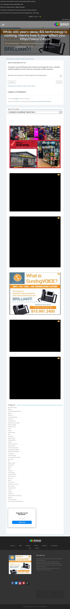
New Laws (10, 459)
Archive (10, 409)
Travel (9, 490)
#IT (24, 75)
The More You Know (13, 484)
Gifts (9, 434)
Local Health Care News (14, 457)
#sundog (39, 75)
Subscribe (21, 522)
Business (10, 415)
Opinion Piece (11, 463)
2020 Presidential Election (14, 411)
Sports (9, 480)
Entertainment (11, 426)
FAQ (30, 548)
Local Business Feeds (14, 43)
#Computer (20, 75)
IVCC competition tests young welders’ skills (47, 562)
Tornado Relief (12, 488)
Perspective (11, 465)
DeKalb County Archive (14, 423)
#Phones (34, 75)
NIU (9, 461)
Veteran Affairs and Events (15, 495)
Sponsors (10, 478)
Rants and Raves (12, 474)
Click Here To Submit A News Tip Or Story (20, 59)
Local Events (11, 453)
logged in (17, 98)
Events (36, 545)
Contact (37, 548)
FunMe (10, 430)
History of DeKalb (12, 444)
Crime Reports (11, 421)
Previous (11, 82)
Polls (9, 469)
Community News (12, 417)
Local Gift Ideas (12, 455)
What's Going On (12, 499)
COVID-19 (10, 419)
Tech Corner (11, 482)
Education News (12, 425)
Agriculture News (12, 407)
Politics (10, 467)
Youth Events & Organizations (15, 501)
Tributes (10, 492)
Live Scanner (54, 545)
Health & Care (11, 438)
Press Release (11, 472)
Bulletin (10, 413)
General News (11, 432)
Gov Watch (11, 436)
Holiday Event (11, 446)
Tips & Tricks (11, 486)
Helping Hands (12, 440)
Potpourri (10, 470)
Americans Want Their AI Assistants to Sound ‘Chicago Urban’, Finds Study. (48, 569)
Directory (44, 545)
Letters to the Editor (13, 447)
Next (59, 82)
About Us (12, 545)
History (10, 442)
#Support (44, 75)
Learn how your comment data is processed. (39, 101)
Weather (10, 497)
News (20, 545)
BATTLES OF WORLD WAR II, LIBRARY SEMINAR (48, 563)
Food (9, 428)
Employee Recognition (14, 451)
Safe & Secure (11, 476)
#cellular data (12, 75)
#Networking (28, 75)
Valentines (10, 493)
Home (6, 43)
